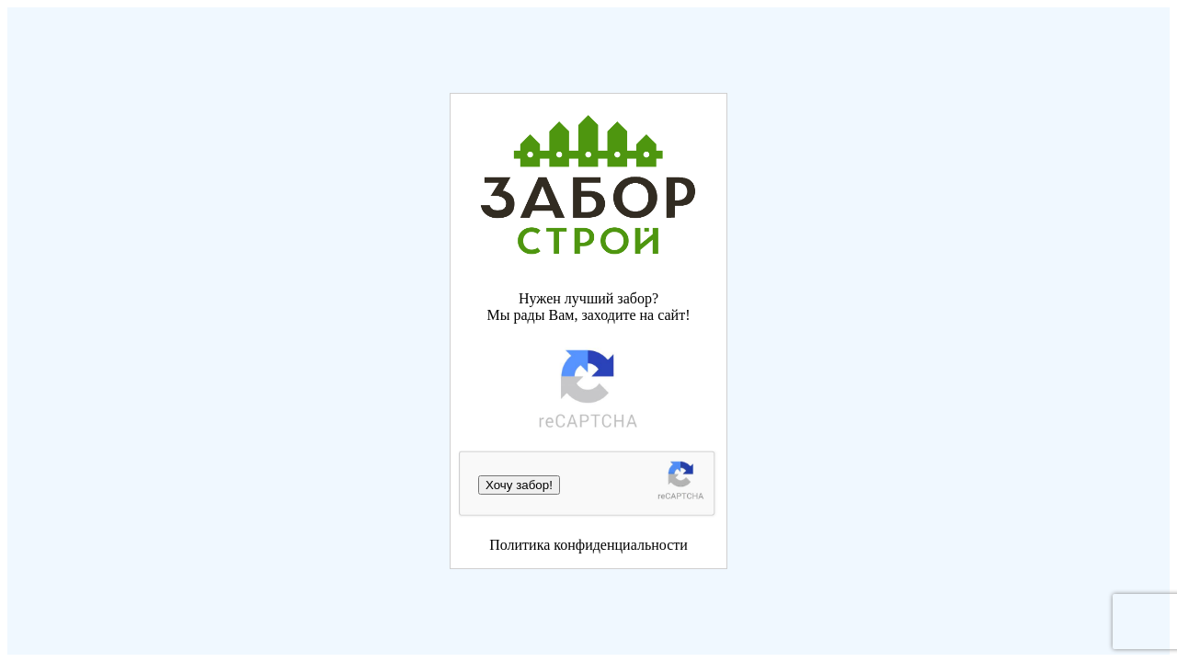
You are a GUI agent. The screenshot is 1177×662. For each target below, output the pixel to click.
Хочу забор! (519, 485)
